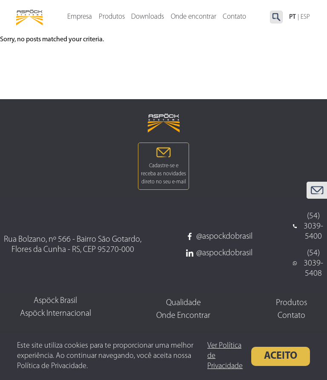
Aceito (280, 356)
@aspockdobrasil (219, 236)
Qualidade (183, 303)
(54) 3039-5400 (308, 226)
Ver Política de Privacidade (225, 356)
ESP (305, 17)
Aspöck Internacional (55, 313)
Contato (291, 315)
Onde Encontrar (183, 315)
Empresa (79, 18)
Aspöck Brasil (55, 301)
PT (292, 17)
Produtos (112, 18)
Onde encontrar (193, 18)
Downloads (147, 18)
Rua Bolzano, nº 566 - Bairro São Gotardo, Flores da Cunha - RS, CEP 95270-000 (72, 244)
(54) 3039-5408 (308, 263)
